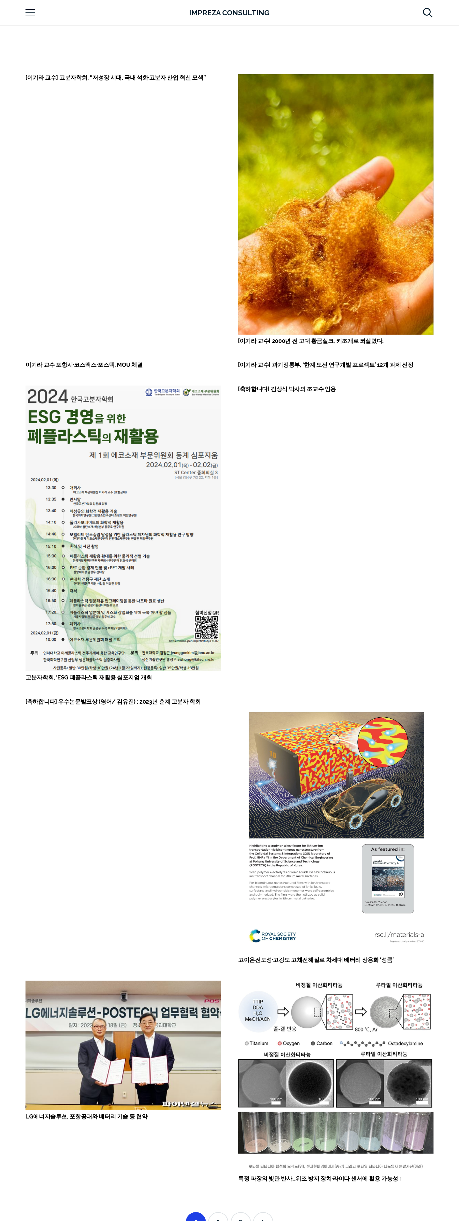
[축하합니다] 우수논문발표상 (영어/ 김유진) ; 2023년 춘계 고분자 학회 (113, 701)
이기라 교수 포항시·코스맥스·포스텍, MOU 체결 (84, 364)
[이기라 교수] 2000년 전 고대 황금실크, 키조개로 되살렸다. (310, 340)
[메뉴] (30, 13)
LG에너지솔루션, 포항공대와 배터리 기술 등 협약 (86, 1116)
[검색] (427, 13)
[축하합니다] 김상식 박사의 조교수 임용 (287, 389)
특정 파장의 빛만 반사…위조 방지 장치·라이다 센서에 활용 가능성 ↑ (320, 1178)
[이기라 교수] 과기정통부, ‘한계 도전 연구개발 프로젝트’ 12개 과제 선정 (325, 364)
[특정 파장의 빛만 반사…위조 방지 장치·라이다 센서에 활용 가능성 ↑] (335, 1077)
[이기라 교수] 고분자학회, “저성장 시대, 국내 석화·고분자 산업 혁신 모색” (116, 77)
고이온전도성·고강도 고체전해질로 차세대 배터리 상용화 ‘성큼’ (316, 959)
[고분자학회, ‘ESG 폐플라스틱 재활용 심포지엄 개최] (123, 528)
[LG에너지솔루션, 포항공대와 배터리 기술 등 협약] (123, 1046)
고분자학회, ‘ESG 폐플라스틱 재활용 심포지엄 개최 (89, 677)
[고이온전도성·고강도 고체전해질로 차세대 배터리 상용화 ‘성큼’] (335, 826)
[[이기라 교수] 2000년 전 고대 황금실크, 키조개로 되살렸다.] (335, 204)
